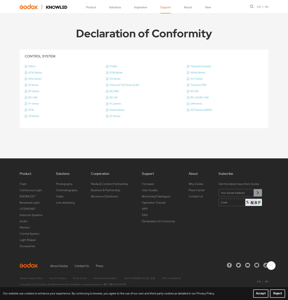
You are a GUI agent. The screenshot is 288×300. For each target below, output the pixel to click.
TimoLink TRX (198, 85)
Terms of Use (80, 278)
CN (259, 7)
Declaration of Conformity (158, 221)
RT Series (33, 91)
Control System (29, 234)
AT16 (31, 110)
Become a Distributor (104, 196)
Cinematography (66, 190)
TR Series (33, 116)
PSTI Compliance (171, 278)
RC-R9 (194, 91)
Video (60, 196)
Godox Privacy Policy (31, 278)
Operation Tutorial (153, 202)
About (188, 7)
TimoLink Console (201, 66)
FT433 (113, 66)
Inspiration (140, 7)
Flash (23, 184)
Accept (261, 293)
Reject (277, 293)
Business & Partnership (105, 190)
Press (99, 266)
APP (145, 209)
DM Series (196, 103)
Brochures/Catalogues (156, 196)
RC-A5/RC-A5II (199, 97)
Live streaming (65, 202)
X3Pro (31, 66)
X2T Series (197, 78)
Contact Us (196, 196)
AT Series (115, 116)
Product (91, 7)
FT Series (33, 103)
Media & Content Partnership (109, 184)
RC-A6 (113, 97)
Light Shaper (28, 240)
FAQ (145, 215)
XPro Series (34, 78)
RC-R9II (114, 91)
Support (165, 7)
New (208, 7)
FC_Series (115, 103)
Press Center (197, 190)
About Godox (59, 266)
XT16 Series (116, 72)
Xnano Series (117, 110)
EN (266, 7)
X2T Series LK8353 (201, 110)
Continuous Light (31, 190)
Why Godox (196, 184)
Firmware (148, 184)
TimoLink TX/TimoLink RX (124, 85)
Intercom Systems (31, 215)
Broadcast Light (30, 202)
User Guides (150, 190)
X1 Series (33, 85)
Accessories (27, 246)
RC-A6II (32, 97)
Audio (23, 221)
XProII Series (198, 72)
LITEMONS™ (28, 209)
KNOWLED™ (28, 196)
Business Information (105, 278)
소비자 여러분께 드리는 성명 (139, 278)
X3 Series (115, 78)
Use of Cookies (57, 278)
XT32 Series (35, 72)
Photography (64, 184)
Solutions (115, 7)
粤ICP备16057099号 (114, 284)
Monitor (25, 227)
